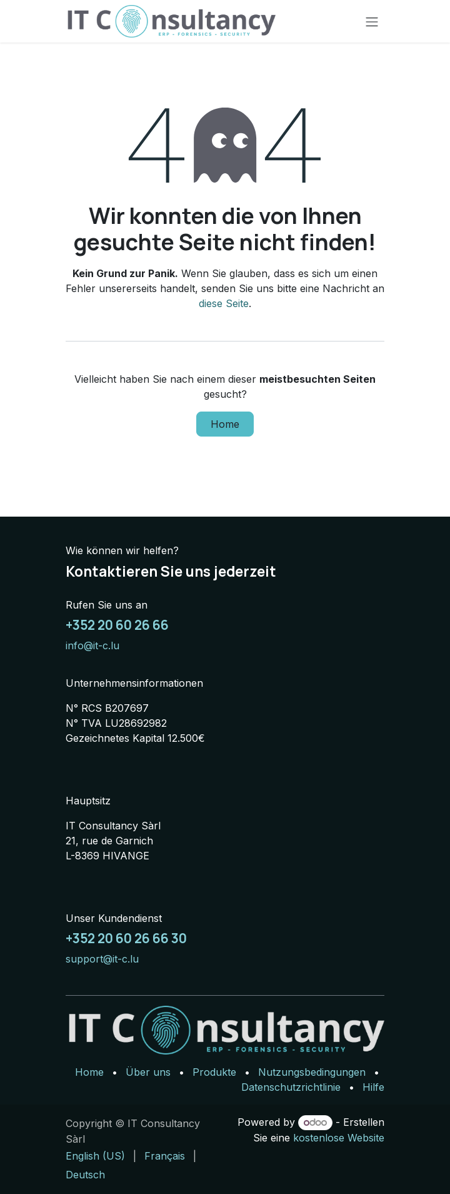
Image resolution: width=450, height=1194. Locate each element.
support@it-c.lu (102, 959)
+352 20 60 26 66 (117, 625)
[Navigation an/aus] (371, 21)
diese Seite (224, 303)
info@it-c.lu (92, 645)
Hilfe (373, 1087)
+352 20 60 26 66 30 (126, 938)
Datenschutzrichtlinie (291, 1087)
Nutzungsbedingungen (312, 1072)
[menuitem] (95, 1155)
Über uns (148, 1072)
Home (225, 424)
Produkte (214, 1072)
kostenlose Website (338, 1137)
